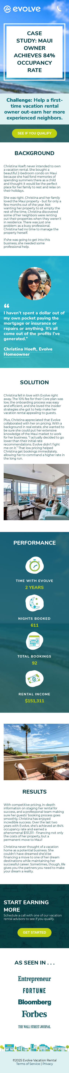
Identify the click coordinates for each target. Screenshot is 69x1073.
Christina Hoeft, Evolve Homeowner (28, 351)
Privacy (48, 1064)
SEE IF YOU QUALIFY (34, 133)
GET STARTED (34, 932)
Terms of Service (28, 1064)
